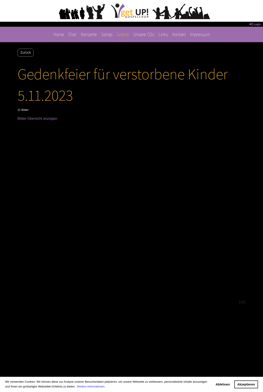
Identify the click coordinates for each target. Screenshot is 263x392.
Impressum (200, 34)
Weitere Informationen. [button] (91, 386)
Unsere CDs (143, 34)
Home (58, 34)
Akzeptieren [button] (246, 384)
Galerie (123, 34)
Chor (72, 34)
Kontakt (179, 34)
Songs (106, 34)
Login (255, 24)
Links (163, 34)
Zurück (25, 52)
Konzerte (89, 34)
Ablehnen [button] (223, 384)
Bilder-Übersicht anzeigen (37, 118)
